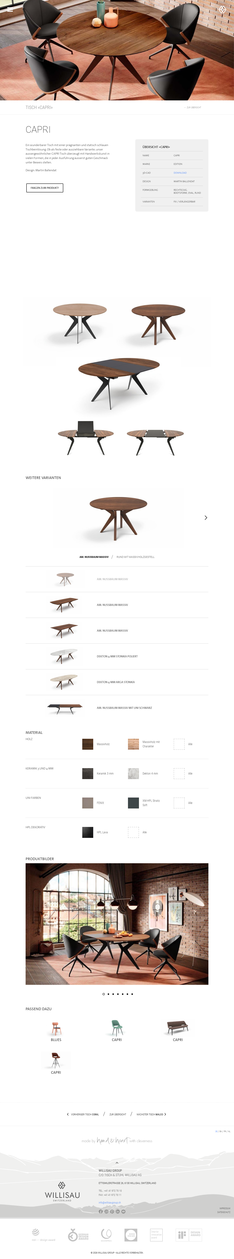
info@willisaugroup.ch (110, 1202)
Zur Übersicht (118, 1114)
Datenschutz (223, 1212)
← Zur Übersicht (192, 107)
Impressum (225, 1208)
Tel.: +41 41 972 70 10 (110, 1190)
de (216, 1131)
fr (225, 1131)
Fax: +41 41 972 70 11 (110, 1194)
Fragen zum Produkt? (45, 187)
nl (229, 1131)
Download (180, 172)
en (221, 1131)
